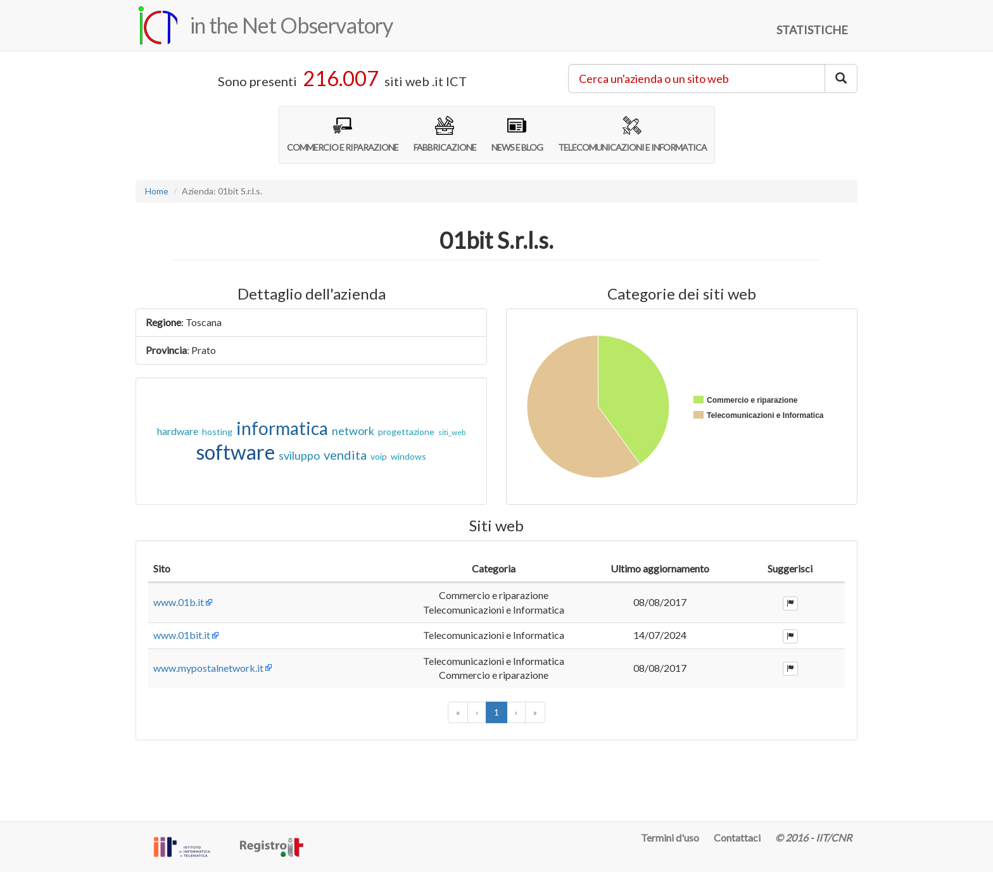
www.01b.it (178, 616)
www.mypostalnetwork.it (208, 725)
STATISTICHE (812, 30)
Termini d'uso (670, 837)
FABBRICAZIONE (445, 134)
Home (156, 191)
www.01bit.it (181, 671)
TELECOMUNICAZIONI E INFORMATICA (632, 134)
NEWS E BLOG (517, 134)
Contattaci (737, 837)
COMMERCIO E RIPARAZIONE (342, 134)
